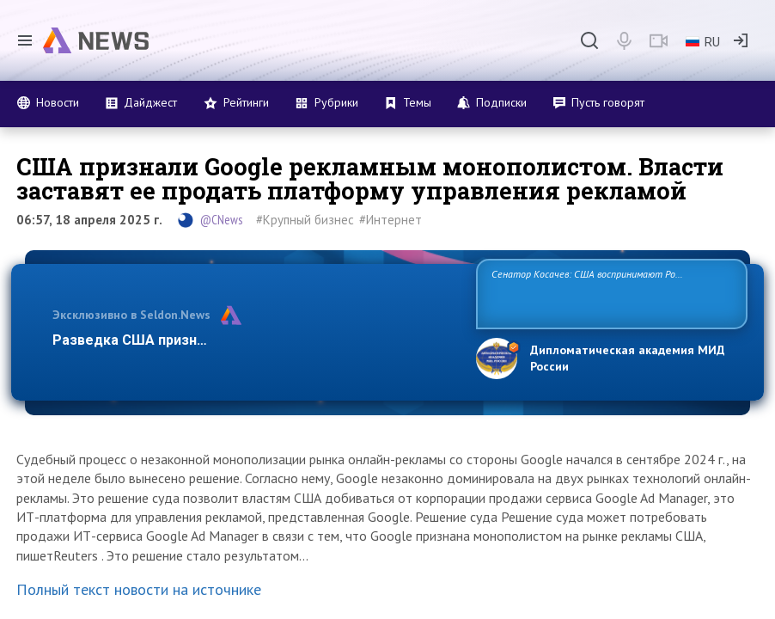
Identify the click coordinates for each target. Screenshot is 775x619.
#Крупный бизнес (305, 219)
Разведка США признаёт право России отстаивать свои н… (253, 340)
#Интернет (390, 219)
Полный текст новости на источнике (138, 589)
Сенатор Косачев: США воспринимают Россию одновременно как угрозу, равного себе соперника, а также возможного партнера (604, 292)
